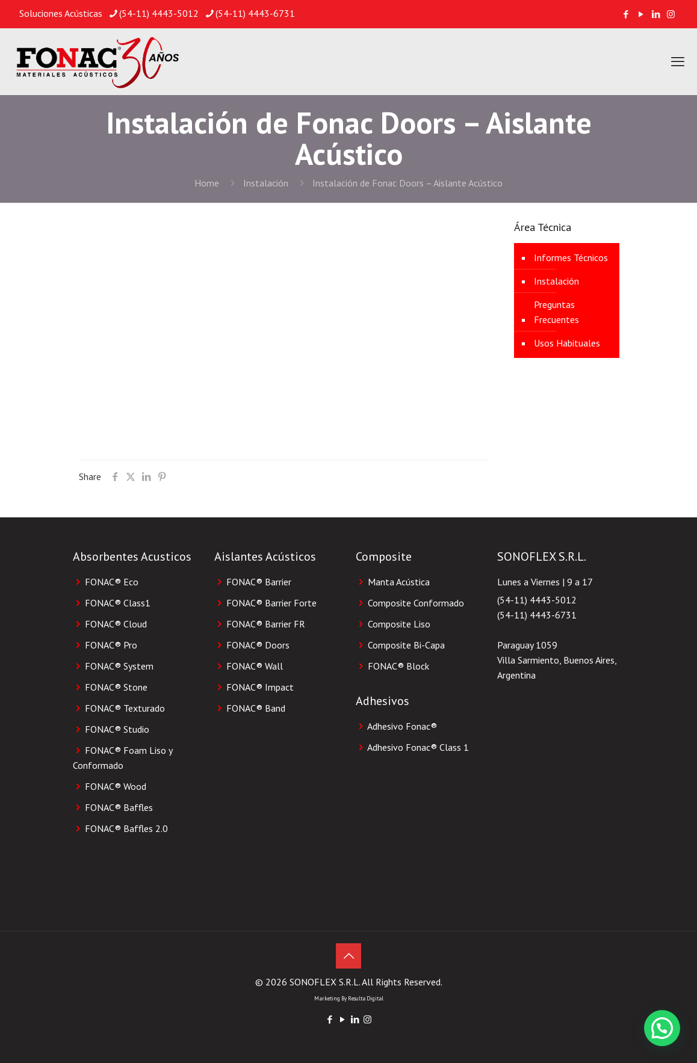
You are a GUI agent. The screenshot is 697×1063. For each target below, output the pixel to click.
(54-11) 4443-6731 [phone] (255, 13)
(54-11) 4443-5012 (537, 600)
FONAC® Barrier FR (265, 624)
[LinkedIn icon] (655, 14)
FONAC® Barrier (258, 582)
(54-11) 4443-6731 (537, 615)
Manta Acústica (399, 582)
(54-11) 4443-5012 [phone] (159, 13)
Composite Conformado (416, 603)
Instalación (265, 183)
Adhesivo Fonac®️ (402, 726)
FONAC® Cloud (116, 624)
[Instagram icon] (670, 14)
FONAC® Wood (115, 786)
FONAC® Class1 (117, 603)
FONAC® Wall (254, 666)
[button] (662, 1028)
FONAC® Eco (111, 582)
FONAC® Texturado (125, 708)
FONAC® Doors (258, 645)
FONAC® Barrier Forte (271, 603)
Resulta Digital (365, 998)
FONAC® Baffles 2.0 (126, 828)
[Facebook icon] (625, 14)
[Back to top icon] (348, 956)
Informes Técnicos (571, 257)
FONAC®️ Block (398, 666)
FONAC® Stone (116, 687)
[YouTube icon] (640, 14)
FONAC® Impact (260, 687)
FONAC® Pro (111, 645)
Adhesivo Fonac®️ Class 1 (418, 747)
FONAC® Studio (117, 729)
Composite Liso (399, 624)
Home (206, 183)
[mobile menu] (678, 61)
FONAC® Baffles (119, 807)
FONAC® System (119, 666)
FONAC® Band (255, 708)
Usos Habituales (567, 343)
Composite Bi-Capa (406, 645)
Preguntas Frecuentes (556, 311)
